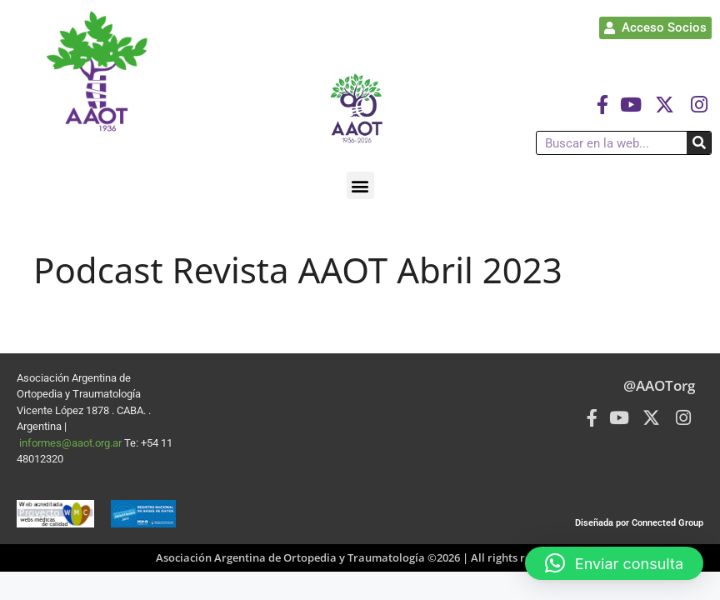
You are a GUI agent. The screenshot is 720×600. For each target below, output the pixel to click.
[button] (360, 185)
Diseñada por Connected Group (639, 523)
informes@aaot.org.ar (71, 443)
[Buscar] (699, 143)
